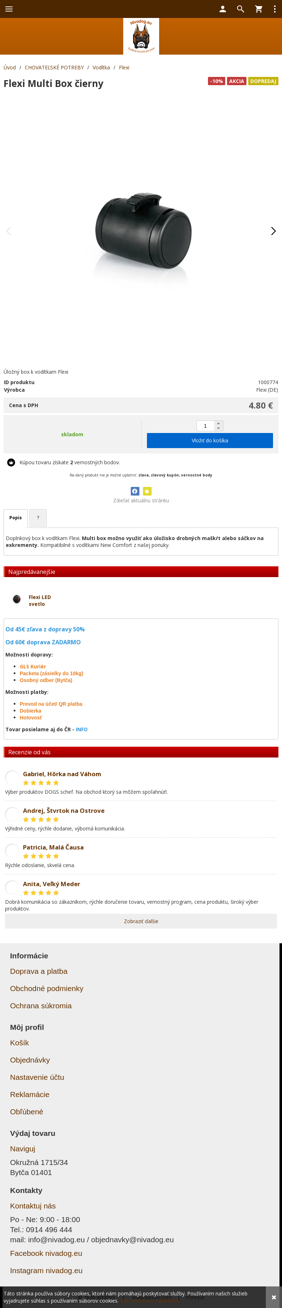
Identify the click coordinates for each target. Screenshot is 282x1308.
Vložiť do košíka (210, 440)
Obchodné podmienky (46, 988)
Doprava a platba (39, 971)
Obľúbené (26, 1111)
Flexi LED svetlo (40, 600)
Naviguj (22, 1148)
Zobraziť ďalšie (141, 921)
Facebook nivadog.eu (46, 1253)
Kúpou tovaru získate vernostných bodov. (69, 462)
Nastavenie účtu (37, 1077)
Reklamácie (30, 1094)
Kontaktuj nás (33, 1206)
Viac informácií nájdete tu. (150, 1300)
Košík (19, 1042)
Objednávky (30, 1060)
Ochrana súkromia (41, 1005)
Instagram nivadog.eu (46, 1270)
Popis (15, 518)
